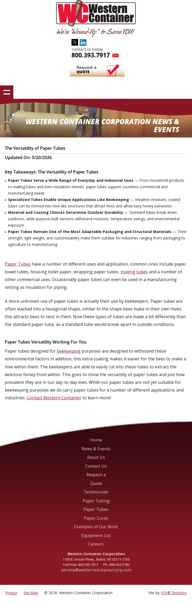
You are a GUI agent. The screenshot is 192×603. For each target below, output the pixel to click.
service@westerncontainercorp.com (96, 570)
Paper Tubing (96, 501)
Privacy (11, 592)
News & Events (96, 449)
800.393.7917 (90, 55)
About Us (96, 457)
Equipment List (96, 535)
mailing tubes (134, 272)
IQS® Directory (174, 592)
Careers (96, 544)
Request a (87, 69)
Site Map (30, 592)
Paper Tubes (18, 264)
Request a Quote (96, 479)
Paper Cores (96, 518)
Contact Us (96, 466)
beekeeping (69, 351)
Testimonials (96, 492)
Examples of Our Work (96, 527)
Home (96, 440)
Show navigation (6, 92)
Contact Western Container (54, 398)
